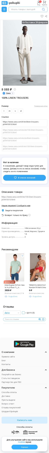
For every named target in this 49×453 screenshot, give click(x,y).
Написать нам (24, 420)
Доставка (6, 396)
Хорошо (24, 447)
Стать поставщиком (11, 378)
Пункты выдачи (8, 400)
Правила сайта (8, 356)
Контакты (6, 364)
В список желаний (24, 177)
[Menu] (4, 9)
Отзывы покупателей (11, 407)
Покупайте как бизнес (11, 374)
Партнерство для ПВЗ (11, 382)
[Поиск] (43, 9)
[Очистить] (43, 319)
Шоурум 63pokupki (10, 411)
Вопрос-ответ (8, 403)
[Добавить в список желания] (22, 255)
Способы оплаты (9, 392)
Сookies (21, 442)
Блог (4, 360)
